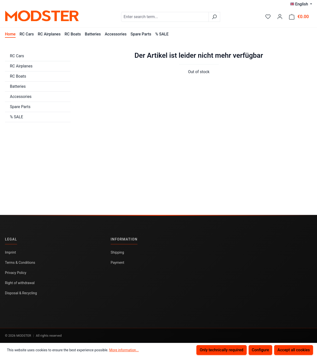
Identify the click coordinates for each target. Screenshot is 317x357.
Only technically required (221, 350)
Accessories (20, 96)
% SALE (16, 117)
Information (124, 239)
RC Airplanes (21, 66)
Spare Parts (20, 106)
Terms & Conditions (20, 263)
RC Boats (18, 76)
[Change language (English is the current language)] (301, 4)
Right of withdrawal (20, 283)
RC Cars (17, 56)
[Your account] (280, 17)
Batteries (18, 86)
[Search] (214, 17)
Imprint (10, 252)
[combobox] (165, 17)
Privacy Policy (15, 273)
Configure (260, 350)
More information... (124, 350)
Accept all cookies (293, 350)
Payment (117, 263)
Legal (11, 239)
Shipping (117, 252)
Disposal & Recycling (21, 293)
